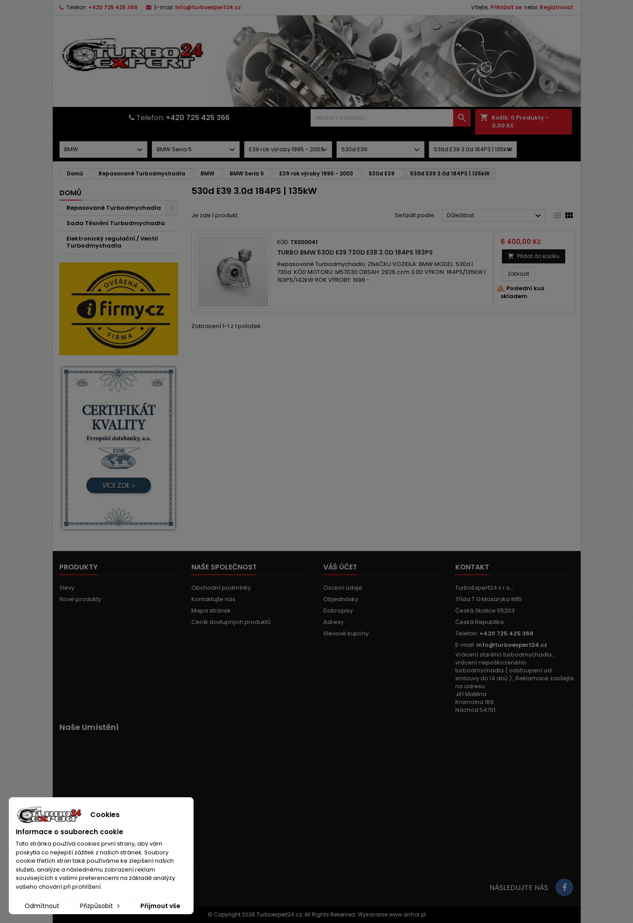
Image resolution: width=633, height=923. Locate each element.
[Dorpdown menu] (103, 149)
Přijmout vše (160, 905)
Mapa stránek (211, 610)
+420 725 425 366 (113, 7)
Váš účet (340, 567)
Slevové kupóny (346, 633)
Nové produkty (80, 599)
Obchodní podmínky (221, 588)
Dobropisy (338, 610)
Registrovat (556, 7)
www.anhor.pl (407, 914)
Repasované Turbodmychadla (113, 208)
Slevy (66, 588)
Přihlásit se (506, 7)
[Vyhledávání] (391, 118)
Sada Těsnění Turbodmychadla (115, 223)
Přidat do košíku (534, 256)
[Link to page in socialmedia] (564, 887)
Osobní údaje (342, 588)
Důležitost (495, 216)
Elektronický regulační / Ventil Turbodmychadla (112, 242)
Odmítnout (42, 905)
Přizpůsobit (100, 905)
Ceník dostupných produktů (231, 622)
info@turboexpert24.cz (208, 7)
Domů (70, 193)
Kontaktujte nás (213, 599)
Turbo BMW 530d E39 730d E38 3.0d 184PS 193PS (355, 252)
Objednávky (340, 599)
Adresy (333, 622)
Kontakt (472, 567)
